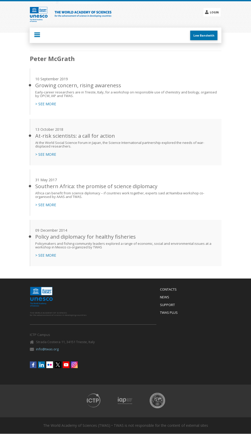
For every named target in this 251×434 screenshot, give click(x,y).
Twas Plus (169, 313)
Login (214, 12)
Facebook (33, 364)
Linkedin (41, 364)
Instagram (74, 364)
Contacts (168, 290)
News (164, 297)
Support (167, 305)
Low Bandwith (203, 35)
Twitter (58, 364)
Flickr (49, 364)
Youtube (66, 364)
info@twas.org (47, 349)
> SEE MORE (45, 104)
